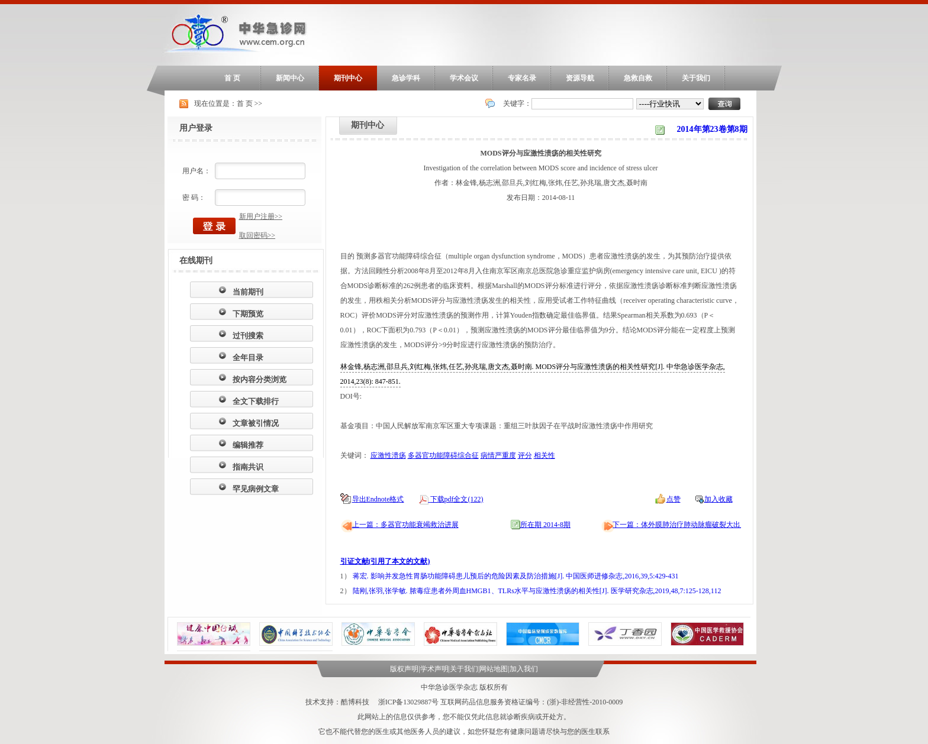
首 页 (232, 78)
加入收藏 (718, 499)
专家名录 (522, 78)
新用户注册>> (261, 216)
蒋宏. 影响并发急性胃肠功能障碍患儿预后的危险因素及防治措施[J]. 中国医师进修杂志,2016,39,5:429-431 (516, 576)
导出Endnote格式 (378, 499)
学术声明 (434, 669)
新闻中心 (290, 78)
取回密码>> (257, 235)
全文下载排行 (256, 401)
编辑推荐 (248, 445)
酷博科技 (355, 702)
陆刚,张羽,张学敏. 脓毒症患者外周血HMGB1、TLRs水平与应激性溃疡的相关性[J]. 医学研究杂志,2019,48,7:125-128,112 (537, 591)
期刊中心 (348, 78)
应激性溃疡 (388, 455)
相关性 (544, 455)
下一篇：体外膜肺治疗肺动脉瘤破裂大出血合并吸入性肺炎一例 (712, 524)
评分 (525, 455)
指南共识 (248, 466)
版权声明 (404, 669)
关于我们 (696, 78)
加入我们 (524, 669)
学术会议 (464, 78)
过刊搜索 (248, 335)
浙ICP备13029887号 (408, 702)
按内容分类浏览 (259, 379)
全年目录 (248, 357)
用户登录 (195, 128)
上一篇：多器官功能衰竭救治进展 (405, 524)
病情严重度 (498, 455)
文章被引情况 (256, 423)
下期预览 (248, 313)
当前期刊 (248, 291)
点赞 (673, 499)
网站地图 (493, 669)
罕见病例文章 (256, 488)
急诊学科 (406, 78)
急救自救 (638, 78)
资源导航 (580, 78)
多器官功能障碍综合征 (443, 455)
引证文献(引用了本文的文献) (385, 561)
